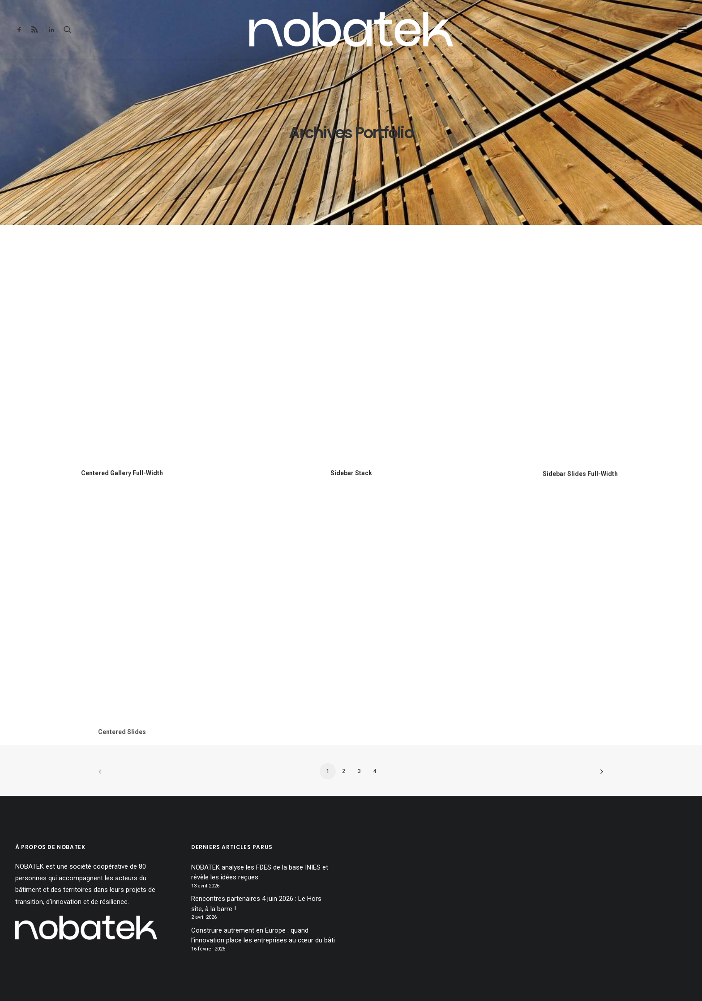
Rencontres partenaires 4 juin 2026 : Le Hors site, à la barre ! (256, 904)
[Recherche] (68, 29)
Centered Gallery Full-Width (122, 473)
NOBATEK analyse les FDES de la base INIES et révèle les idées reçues (259, 872)
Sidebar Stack (351, 473)
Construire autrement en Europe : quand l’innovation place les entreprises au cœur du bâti (263, 935)
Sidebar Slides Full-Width (580, 483)
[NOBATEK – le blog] (351, 29)
